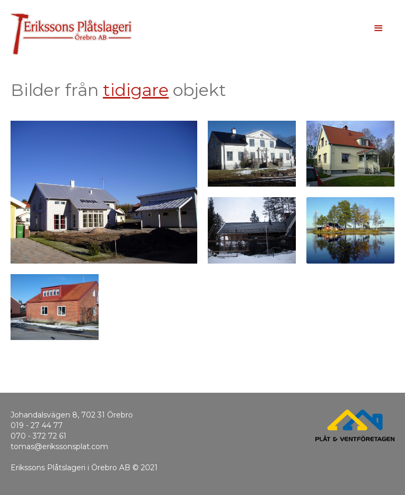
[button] (378, 28)
